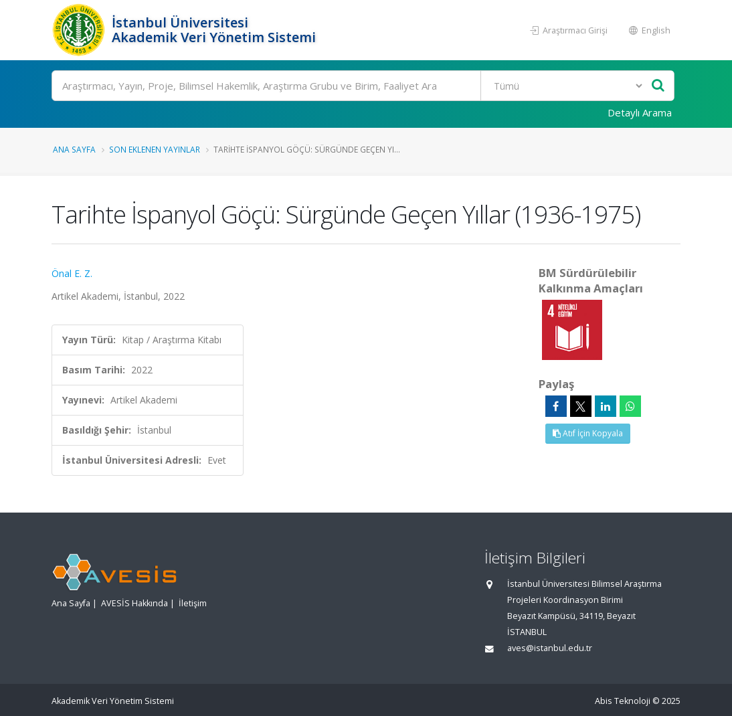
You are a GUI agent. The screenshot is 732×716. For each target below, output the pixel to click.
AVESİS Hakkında (134, 603)
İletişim (193, 603)
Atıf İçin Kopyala (588, 433)
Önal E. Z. (72, 273)
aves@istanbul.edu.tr (549, 648)
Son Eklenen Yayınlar (154, 149)
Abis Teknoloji (622, 701)
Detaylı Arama (640, 112)
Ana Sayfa (74, 149)
